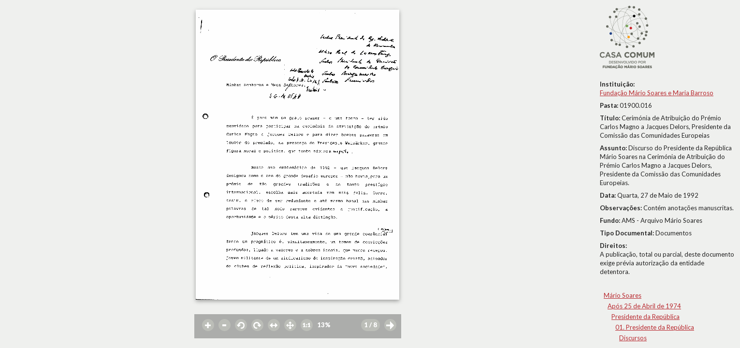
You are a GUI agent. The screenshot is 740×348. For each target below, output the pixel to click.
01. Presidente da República (654, 327)
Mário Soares (622, 295)
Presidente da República (645, 316)
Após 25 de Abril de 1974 (644, 306)
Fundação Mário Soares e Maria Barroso (656, 93)
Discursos (633, 338)
